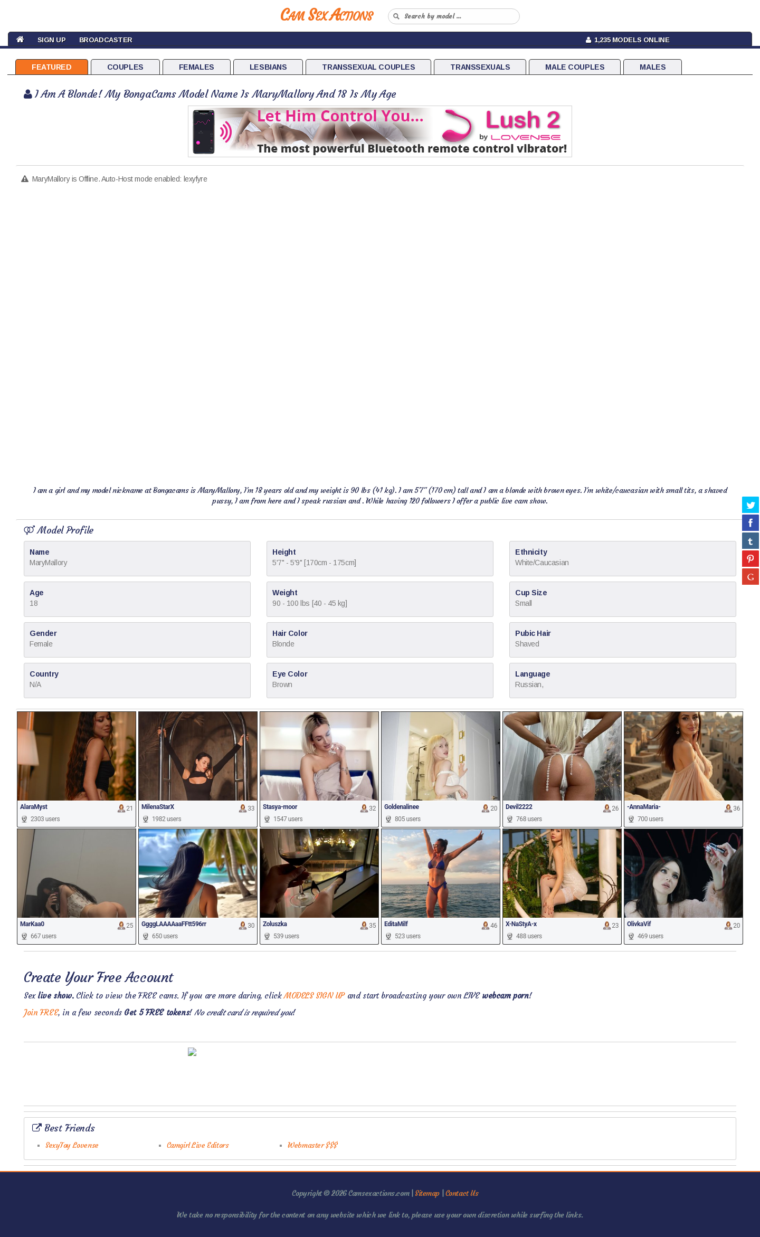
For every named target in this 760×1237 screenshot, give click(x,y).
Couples (125, 67)
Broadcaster (105, 40)
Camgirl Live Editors (198, 1145)
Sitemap (427, 1193)
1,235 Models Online (628, 40)
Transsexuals (480, 67)
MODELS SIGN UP (314, 996)
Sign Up (51, 40)
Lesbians (268, 67)
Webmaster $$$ (313, 1145)
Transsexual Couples (368, 67)
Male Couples (574, 67)
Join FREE (41, 1012)
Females (196, 67)
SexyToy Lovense (72, 1145)
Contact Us (462, 1193)
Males (653, 67)
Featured (52, 67)
